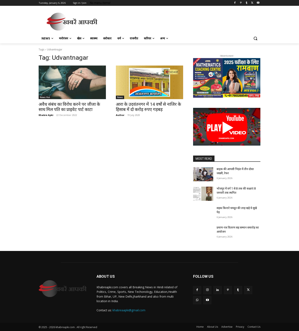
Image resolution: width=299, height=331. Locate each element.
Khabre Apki (46, 115)
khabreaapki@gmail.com (129, 310)
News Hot (45, 97)
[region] (226, 78)
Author (120, 115)
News (120, 97)
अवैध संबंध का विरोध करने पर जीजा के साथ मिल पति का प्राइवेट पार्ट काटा (69, 107)
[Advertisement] (180, 21)
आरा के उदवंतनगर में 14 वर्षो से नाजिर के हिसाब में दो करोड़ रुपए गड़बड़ (148, 107)
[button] (255, 38)
